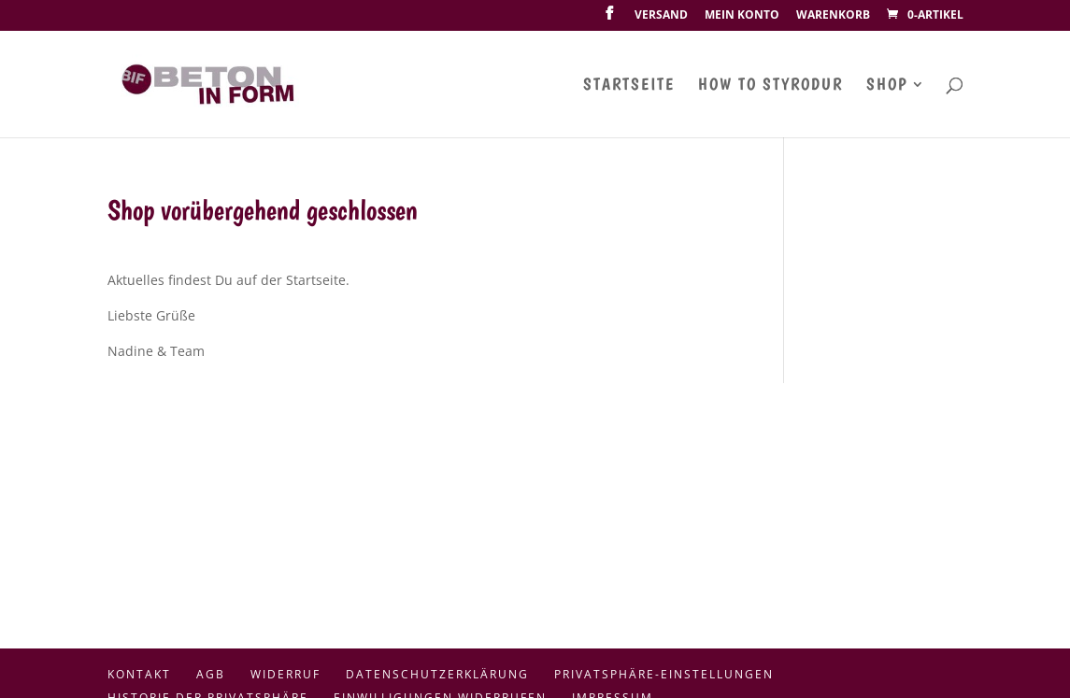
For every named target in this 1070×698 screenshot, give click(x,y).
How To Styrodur (770, 85)
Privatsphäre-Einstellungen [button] (664, 674)
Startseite (629, 85)
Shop (886, 85)
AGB (210, 674)
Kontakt (139, 674)
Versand (661, 15)
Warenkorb (833, 15)
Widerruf (285, 674)
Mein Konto (742, 15)
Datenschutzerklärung (437, 674)
